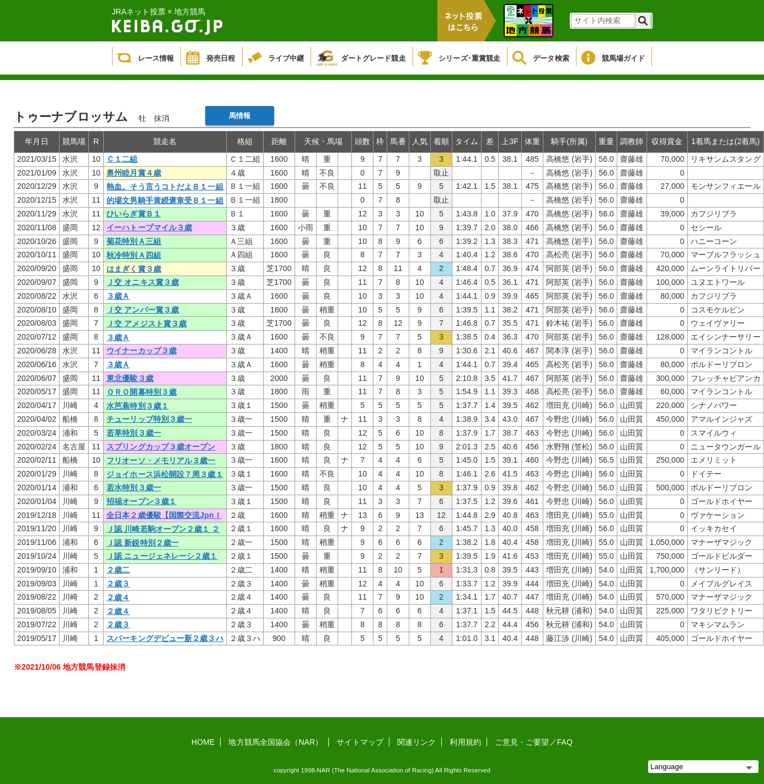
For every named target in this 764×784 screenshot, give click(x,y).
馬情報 (239, 116)
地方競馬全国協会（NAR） (275, 742)
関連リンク (416, 742)
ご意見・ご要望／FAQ (534, 742)
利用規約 (465, 742)
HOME (203, 742)
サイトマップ (359, 742)
